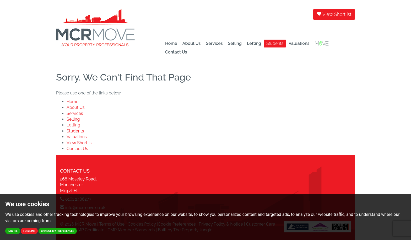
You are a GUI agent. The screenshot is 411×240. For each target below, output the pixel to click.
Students (274, 43)
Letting (254, 43)
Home (171, 43)
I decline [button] (29, 231)
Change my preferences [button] (57, 231)
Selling (235, 43)
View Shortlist (334, 14)
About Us (191, 43)
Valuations (299, 43)
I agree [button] (13, 231)
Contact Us (176, 52)
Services (214, 43)
